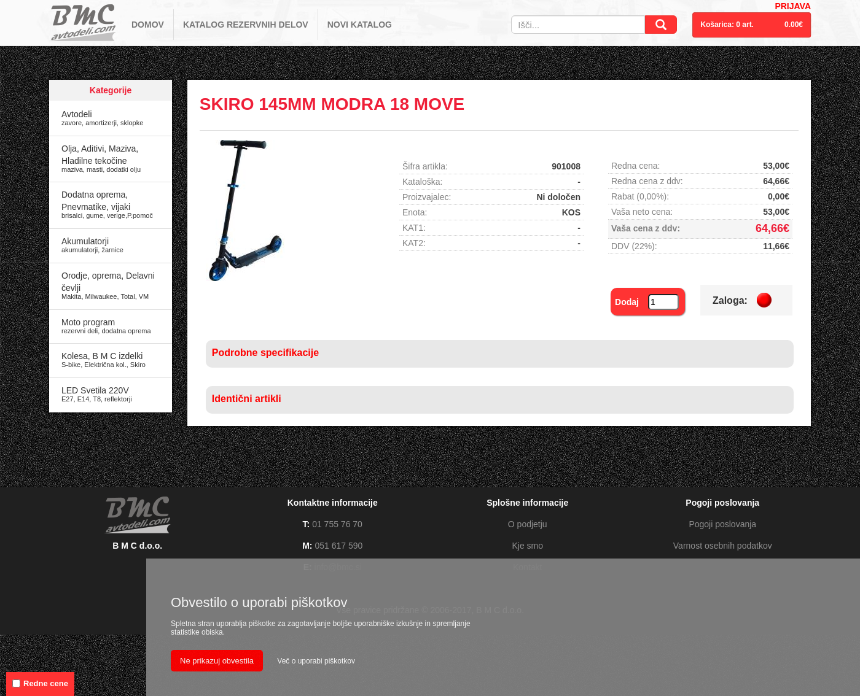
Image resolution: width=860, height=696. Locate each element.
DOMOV (147, 24)
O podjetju (527, 524)
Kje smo (527, 546)
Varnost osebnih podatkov (722, 546)
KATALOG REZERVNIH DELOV (245, 24)
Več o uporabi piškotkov (316, 661)
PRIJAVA (793, 6)
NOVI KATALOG (359, 24)
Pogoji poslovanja (722, 524)
